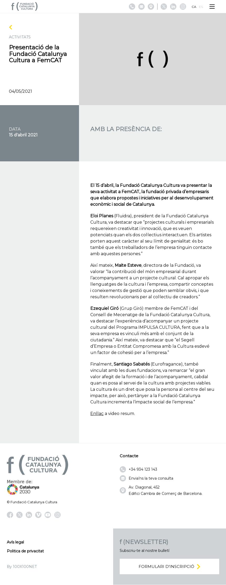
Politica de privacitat (25, 551)
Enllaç (97, 413)
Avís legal (15, 542)
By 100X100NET (22, 566)
